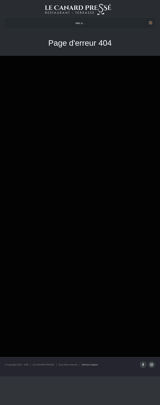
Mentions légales (90, 364)
